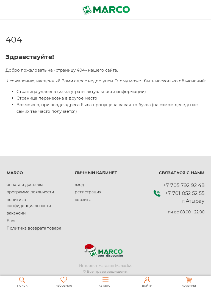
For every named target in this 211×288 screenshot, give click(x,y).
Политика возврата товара (34, 228)
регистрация (88, 192)
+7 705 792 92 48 (183, 185)
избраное (63, 282)
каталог (105, 282)
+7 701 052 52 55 (184, 193)
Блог (11, 220)
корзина (83, 199)
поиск (22, 282)
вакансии (16, 213)
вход (79, 184)
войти (147, 282)
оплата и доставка (25, 184)
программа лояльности (30, 192)
